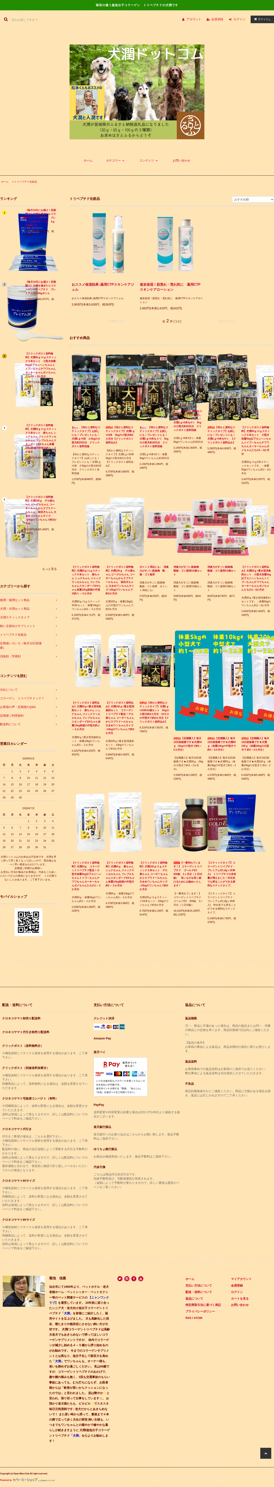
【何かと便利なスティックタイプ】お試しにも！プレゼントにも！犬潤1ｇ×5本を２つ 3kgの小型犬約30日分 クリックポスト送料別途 (154, 437)
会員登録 (217, 19)
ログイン (239, 19)
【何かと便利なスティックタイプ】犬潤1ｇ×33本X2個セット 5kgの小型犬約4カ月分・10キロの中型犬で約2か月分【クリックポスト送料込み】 (154, 712)
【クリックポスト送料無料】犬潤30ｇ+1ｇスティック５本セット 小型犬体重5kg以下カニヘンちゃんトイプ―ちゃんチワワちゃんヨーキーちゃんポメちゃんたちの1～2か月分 (40, 365)
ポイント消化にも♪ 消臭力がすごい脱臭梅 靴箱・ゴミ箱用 (154, 570)
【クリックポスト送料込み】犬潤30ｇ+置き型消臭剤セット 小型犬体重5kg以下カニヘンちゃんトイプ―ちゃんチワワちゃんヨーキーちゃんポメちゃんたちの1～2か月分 (256, 578)
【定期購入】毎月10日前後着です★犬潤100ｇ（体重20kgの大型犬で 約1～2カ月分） (255, 744)
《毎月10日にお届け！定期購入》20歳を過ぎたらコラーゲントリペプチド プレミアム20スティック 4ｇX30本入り (40, 218)
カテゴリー (116, 160)
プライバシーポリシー (200, 1311)
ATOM (198, 1318)
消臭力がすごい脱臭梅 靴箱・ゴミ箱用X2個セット (187, 570)
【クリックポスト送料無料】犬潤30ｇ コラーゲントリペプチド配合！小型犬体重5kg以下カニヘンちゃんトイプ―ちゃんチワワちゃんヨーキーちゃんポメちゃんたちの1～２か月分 (86, 876)
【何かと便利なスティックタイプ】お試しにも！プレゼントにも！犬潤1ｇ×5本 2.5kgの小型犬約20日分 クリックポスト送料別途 (86, 437)
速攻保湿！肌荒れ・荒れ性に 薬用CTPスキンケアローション (170, 287)
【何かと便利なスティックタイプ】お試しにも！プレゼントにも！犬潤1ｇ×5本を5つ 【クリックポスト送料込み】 (221, 435)
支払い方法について (198, 1285)
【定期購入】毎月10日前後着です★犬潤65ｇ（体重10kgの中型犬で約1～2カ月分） (221, 744)
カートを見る (240, 1298)
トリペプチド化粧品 (25, 181)
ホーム (88, 160)
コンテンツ (149, 160)
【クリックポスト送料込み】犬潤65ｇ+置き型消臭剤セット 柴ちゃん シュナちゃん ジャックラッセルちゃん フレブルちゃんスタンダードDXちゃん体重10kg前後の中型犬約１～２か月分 (86, 716)
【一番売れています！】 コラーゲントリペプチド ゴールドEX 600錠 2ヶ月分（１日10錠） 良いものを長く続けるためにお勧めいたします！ (187, 874)
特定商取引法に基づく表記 (203, 1305)
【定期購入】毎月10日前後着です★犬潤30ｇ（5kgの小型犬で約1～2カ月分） (187, 744)
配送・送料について (198, 1292)
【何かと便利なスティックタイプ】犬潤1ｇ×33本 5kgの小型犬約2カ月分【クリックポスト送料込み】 (120, 435)
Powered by (27, 1480)
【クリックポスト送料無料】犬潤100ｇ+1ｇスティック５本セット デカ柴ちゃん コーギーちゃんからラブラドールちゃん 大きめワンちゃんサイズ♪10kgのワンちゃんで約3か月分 (154, 876)
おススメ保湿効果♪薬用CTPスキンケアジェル (103, 287)
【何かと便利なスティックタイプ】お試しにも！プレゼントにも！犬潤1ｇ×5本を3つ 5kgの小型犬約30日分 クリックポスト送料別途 (187, 420)
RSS (188, 1318)
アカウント (194, 19)
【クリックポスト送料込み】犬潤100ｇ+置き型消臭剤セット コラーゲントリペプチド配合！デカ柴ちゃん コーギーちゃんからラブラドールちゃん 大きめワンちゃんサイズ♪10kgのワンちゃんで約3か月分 (120, 718)
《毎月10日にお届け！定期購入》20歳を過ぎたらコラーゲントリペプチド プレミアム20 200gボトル (40, 287)
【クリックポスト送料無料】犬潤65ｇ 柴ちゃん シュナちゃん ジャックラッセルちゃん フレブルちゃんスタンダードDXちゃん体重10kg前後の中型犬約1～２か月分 (120, 874)
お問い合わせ (181, 160)
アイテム (261, 19)
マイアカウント (241, 1279)
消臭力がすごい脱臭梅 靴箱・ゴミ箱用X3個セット (221, 570)
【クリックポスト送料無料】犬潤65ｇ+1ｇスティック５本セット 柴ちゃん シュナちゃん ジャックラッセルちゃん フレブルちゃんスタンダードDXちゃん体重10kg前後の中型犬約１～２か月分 (40, 438)
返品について (194, 1298)
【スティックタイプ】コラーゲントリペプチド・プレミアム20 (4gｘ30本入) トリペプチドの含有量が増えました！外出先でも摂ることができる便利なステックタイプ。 (221, 874)
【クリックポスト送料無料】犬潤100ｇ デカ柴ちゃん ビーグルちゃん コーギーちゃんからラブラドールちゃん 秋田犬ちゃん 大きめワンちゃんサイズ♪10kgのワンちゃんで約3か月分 (40, 510)
